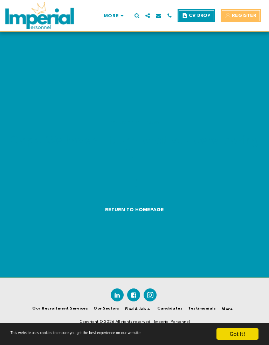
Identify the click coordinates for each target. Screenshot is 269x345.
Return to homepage (134, 209)
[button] (137, 15)
